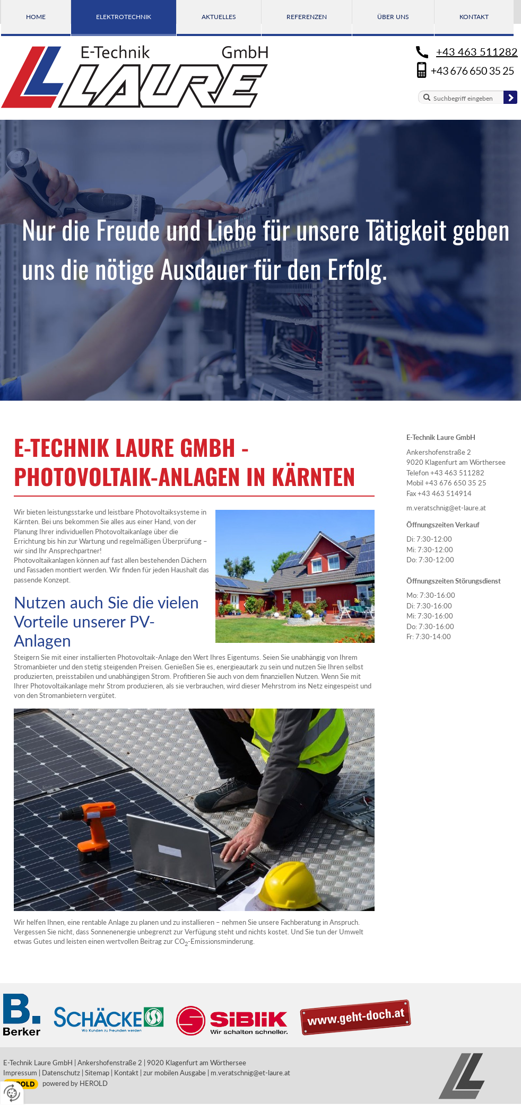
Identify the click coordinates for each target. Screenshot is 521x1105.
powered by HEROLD (75, 1083)
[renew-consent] (12, 1093)
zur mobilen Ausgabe (174, 1072)
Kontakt (474, 17)
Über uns (393, 17)
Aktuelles (219, 17)
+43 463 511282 (477, 51)
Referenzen (306, 17)
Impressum (20, 1072)
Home (36, 17)
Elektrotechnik (123, 17)
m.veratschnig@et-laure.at (446, 507)
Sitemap (97, 1072)
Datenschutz (61, 1072)
